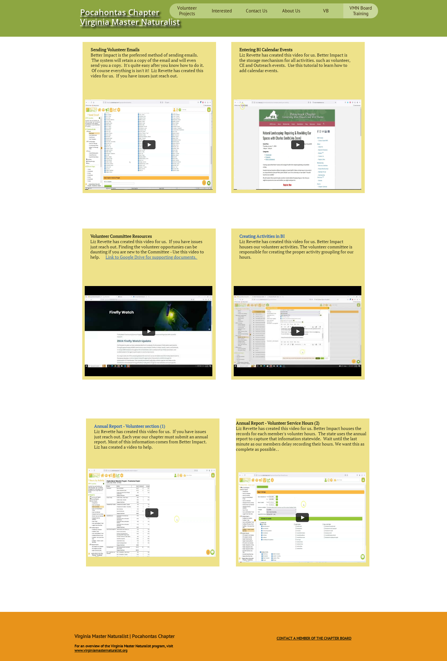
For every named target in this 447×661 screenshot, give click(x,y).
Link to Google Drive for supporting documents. (151, 257)
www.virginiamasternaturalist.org (100, 650)
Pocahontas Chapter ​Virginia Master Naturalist (130, 17)
